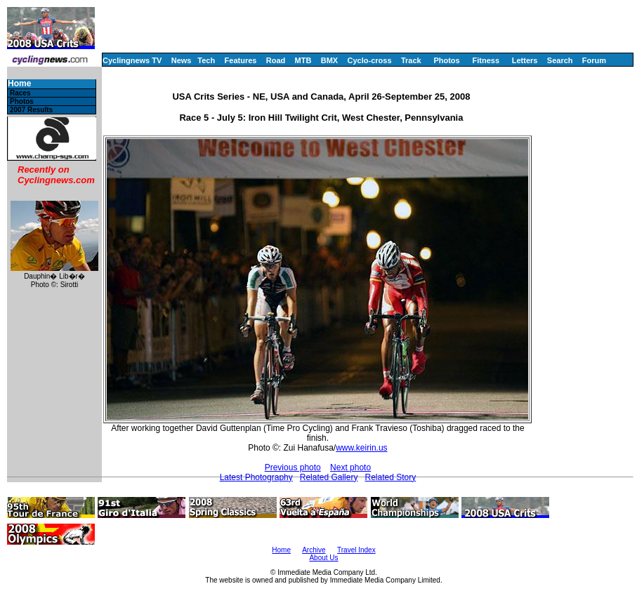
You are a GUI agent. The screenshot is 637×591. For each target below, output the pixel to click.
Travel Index (356, 550)
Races (20, 93)
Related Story (390, 477)
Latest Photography (256, 477)
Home (19, 83)
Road (276, 60)
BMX (329, 60)
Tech (206, 60)
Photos (446, 60)
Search (560, 60)
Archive (313, 550)
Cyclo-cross (370, 60)
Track (411, 60)
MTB (303, 60)
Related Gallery (329, 477)
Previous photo (293, 467)
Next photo (350, 467)
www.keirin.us (361, 448)
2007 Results (31, 110)
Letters (525, 60)
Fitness (485, 60)
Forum (594, 60)
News (181, 60)
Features (241, 60)
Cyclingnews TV (132, 60)
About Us (323, 558)
